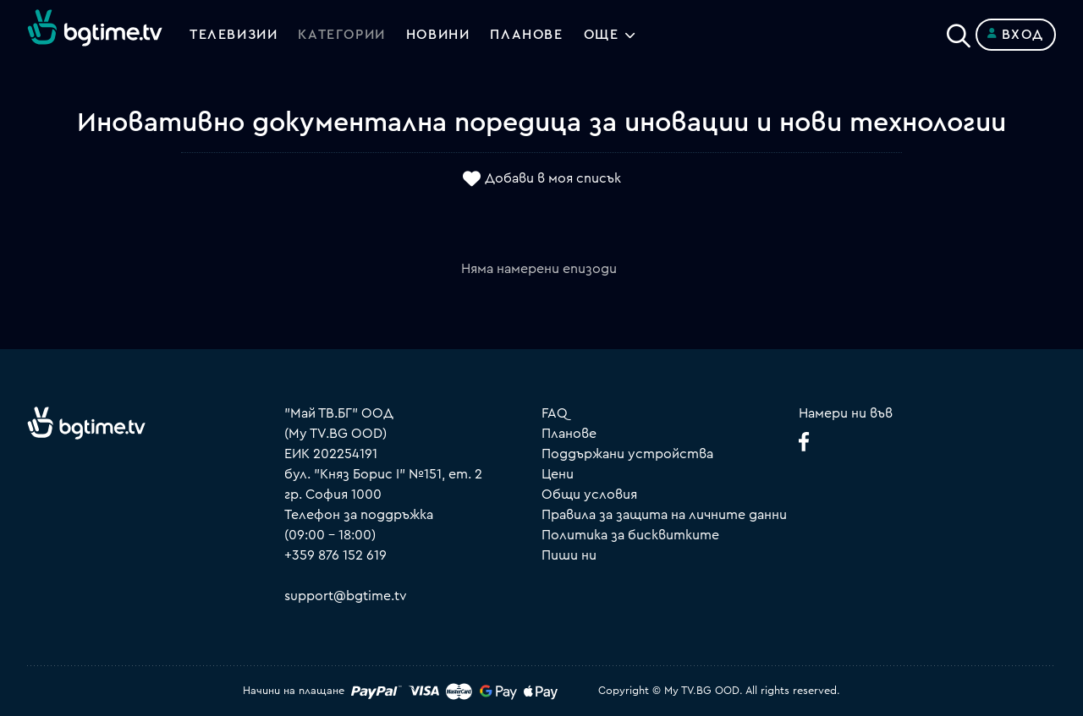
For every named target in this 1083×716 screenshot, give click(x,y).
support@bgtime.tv (345, 596)
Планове (569, 433)
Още (601, 34)
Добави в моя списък (553, 178)
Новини (438, 34)
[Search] (958, 31)
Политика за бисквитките (630, 535)
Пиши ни (569, 555)
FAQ (555, 413)
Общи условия (589, 494)
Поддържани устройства (627, 454)
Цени (558, 474)
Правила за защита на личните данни (664, 515)
